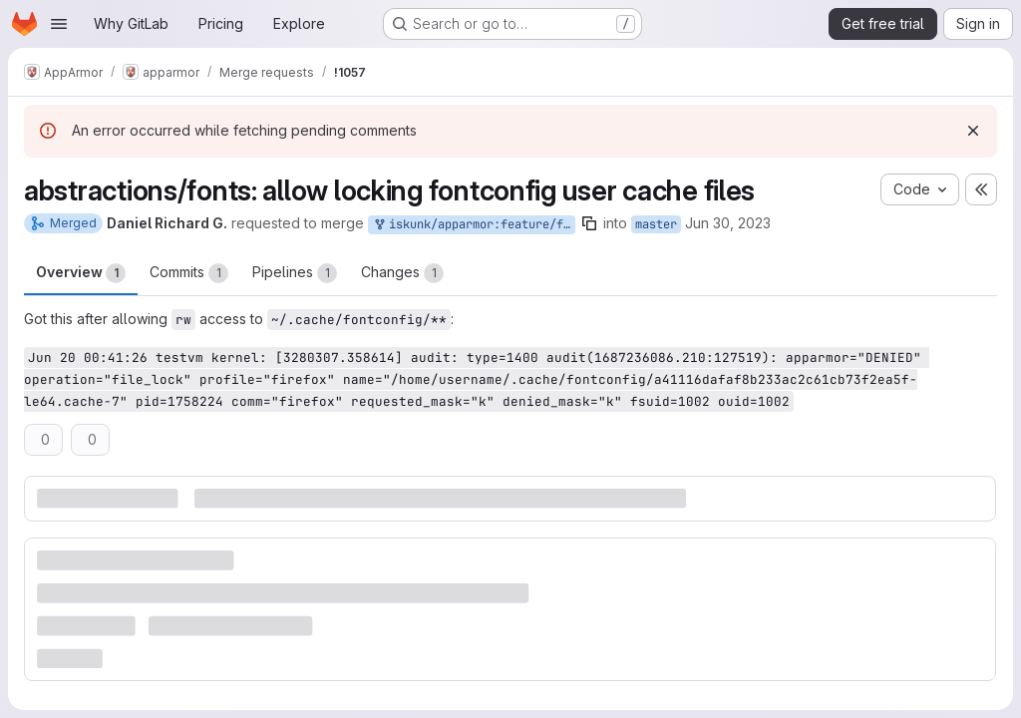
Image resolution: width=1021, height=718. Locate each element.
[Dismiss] (973, 131)
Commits (189, 273)
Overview (81, 273)
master (656, 224)
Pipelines (294, 273)
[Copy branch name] (589, 223)
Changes (402, 273)
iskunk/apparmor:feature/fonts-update (473, 224)
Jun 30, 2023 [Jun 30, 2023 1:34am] (728, 222)
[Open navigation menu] (59, 24)
